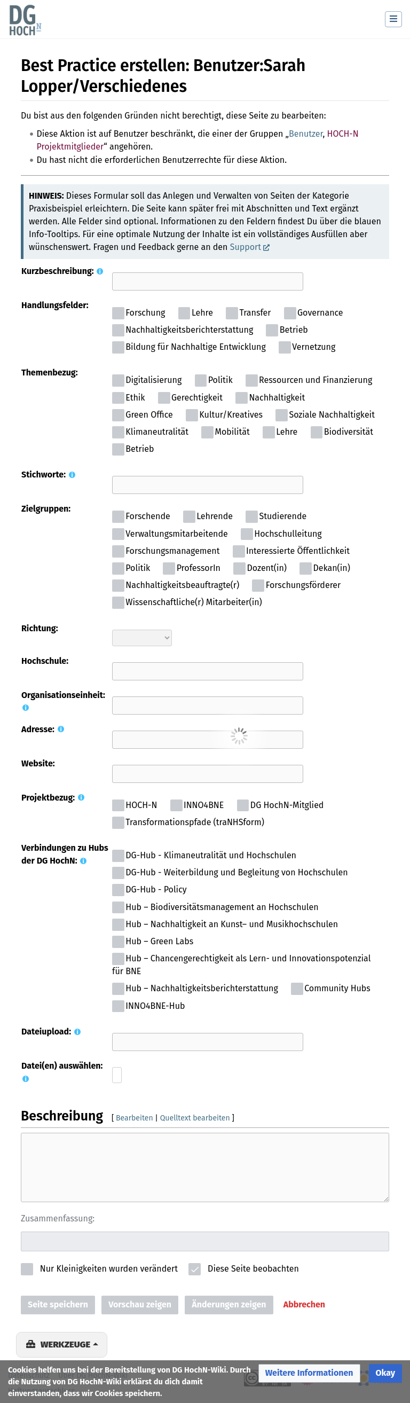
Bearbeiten (134, 1118)
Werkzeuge (65, 1344)
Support (245, 247)
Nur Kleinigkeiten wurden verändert (109, 1269)
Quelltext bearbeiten (195, 1118)
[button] (304, 1305)
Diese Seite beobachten (253, 1269)
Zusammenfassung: (57, 1218)
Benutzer (305, 134)
